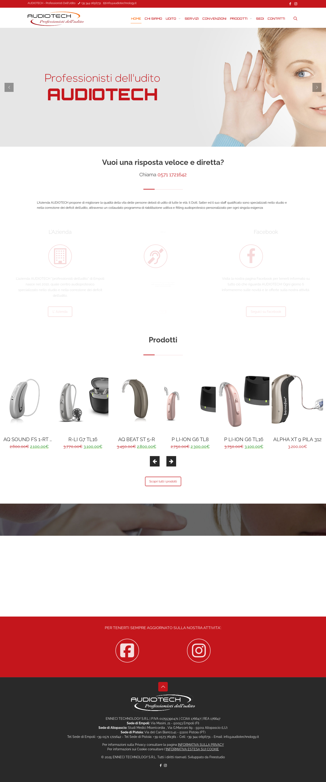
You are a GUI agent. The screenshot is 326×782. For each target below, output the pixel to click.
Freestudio (217, 757)
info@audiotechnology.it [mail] (121, 3)
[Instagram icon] (295, 4)
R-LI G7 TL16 (82, 439)
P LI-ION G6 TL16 (243, 439)
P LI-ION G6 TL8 (190, 439)
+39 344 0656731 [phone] (91, 3)
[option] (29, 409)
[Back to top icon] (163, 686)
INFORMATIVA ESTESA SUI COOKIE (192, 749)
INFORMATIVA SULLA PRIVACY (201, 744)
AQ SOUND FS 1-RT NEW (32, 439)
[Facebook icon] (290, 4)
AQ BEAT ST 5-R (136, 439)
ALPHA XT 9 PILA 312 (297, 439)
